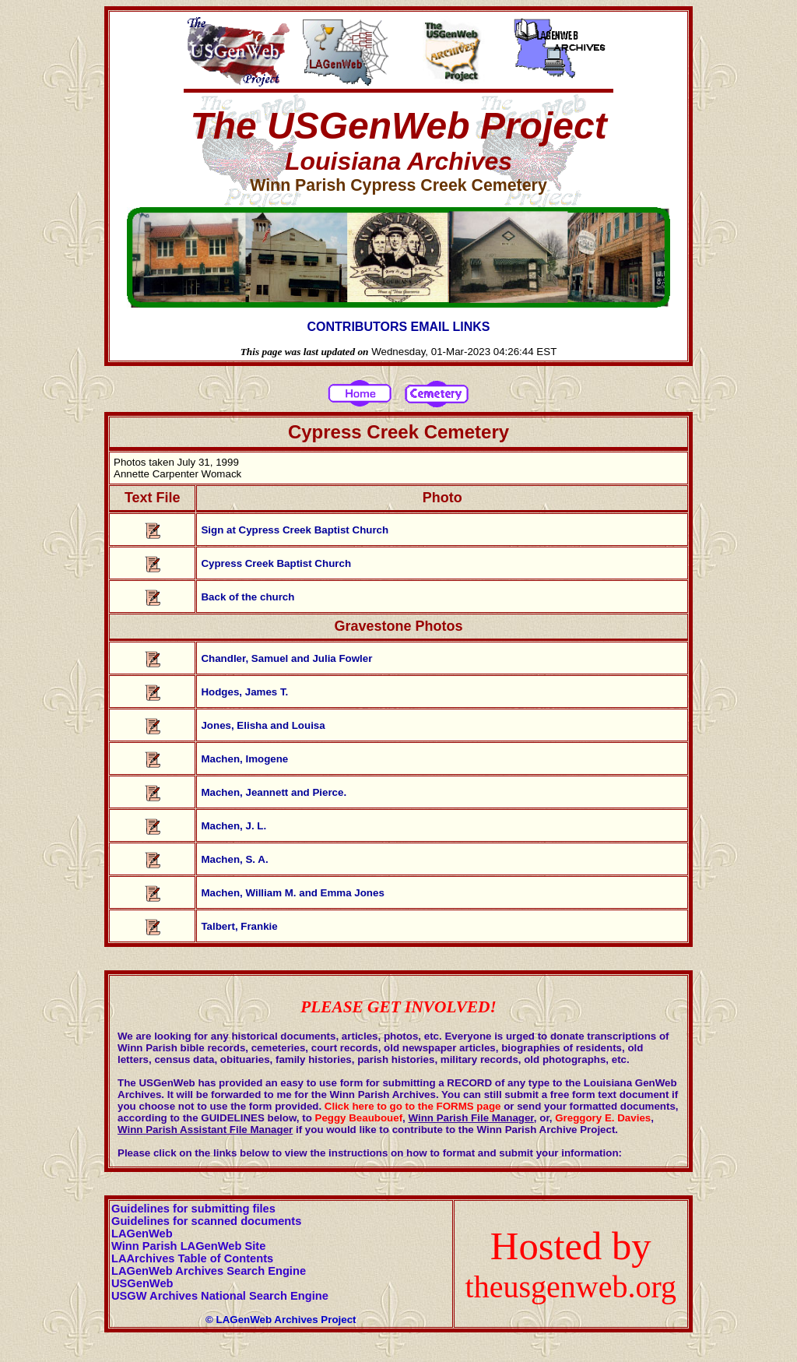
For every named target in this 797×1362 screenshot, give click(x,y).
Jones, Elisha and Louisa (263, 725)
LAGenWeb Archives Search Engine (208, 1271)
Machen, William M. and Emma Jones (292, 893)
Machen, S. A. (234, 859)
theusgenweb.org (570, 1286)
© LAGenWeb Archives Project (280, 1319)
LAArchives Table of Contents (192, 1258)
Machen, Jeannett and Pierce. (273, 792)
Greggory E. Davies (603, 1118)
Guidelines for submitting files (193, 1208)
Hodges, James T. (244, 692)
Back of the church (247, 597)
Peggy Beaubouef (359, 1118)
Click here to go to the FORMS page (413, 1106)
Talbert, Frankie (239, 926)
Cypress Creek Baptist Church (276, 563)
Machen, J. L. (233, 826)
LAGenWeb (142, 1233)
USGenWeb (142, 1283)
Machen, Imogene (244, 759)
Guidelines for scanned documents (206, 1221)
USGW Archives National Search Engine (219, 1296)
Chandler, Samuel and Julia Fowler (286, 658)
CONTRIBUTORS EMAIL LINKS (398, 326)
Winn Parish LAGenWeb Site (188, 1246)
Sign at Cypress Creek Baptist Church (294, 530)
